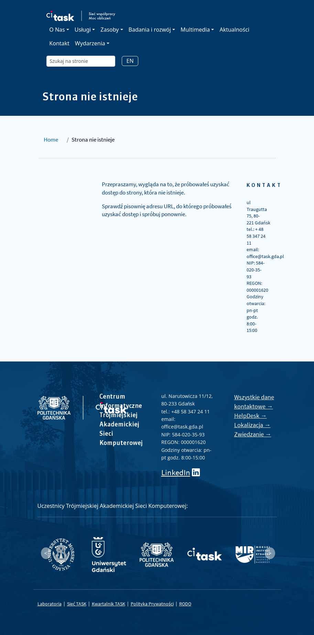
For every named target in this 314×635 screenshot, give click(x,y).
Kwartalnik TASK (108, 604)
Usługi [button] (83, 29)
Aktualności (234, 29)
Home (51, 139)
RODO (185, 604)
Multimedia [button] (195, 29)
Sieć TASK (76, 604)
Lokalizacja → (252, 425)
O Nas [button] (57, 29)
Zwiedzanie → (252, 434)
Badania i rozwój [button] (150, 29)
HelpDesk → (250, 416)
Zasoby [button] (109, 29)
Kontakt (59, 43)
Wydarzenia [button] (90, 43)
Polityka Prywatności (152, 604)
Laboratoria (49, 604)
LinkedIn (175, 472)
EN (129, 61)
